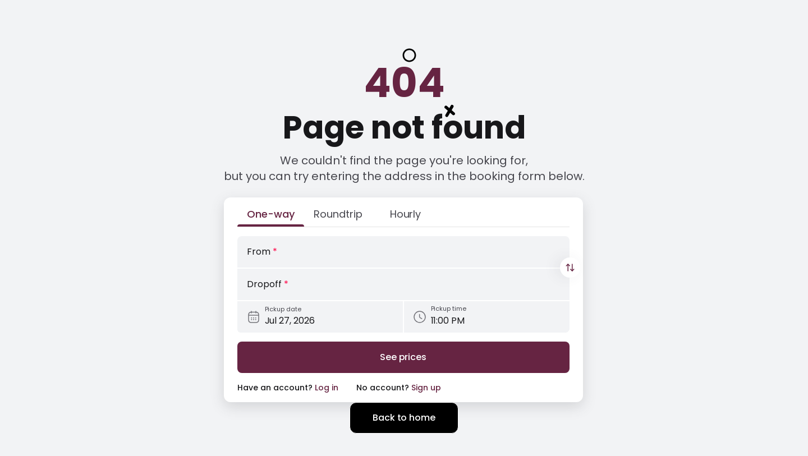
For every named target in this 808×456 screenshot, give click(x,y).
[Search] (403, 357)
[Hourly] (405, 216)
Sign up (426, 387)
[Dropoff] (403, 284)
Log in (326, 387)
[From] (403, 252)
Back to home (404, 417)
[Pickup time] (487, 317)
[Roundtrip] (338, 216)
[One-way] (271, 216)
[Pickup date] (320, 317)
